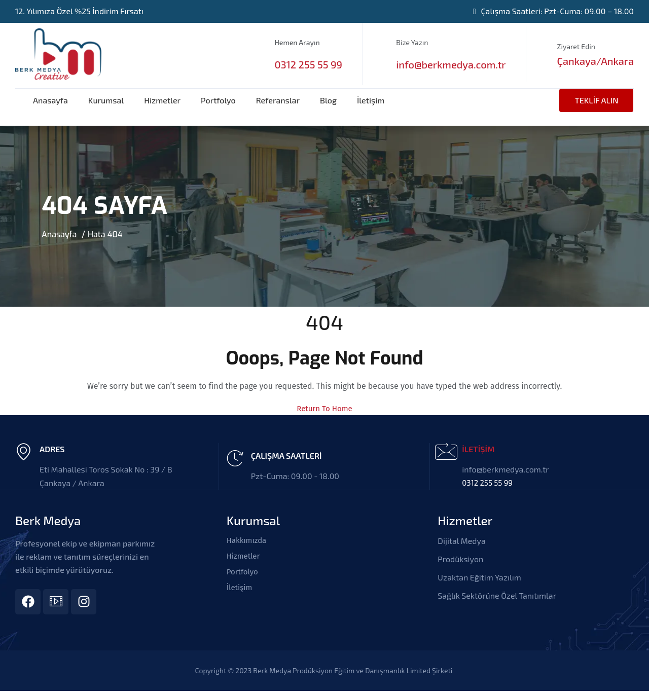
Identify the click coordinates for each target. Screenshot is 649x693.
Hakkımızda (248, 541)
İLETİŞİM (478, 449)
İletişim (370, 100)
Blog (328, 100)
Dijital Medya (461, 540)
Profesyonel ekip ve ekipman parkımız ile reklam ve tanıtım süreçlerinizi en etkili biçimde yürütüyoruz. (85, 556)
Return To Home (324, 408)
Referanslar (278, 100)
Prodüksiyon (460, 559)
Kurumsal (106, 100)
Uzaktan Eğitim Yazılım (479, 577)
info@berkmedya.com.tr (451, 64)
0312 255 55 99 (308, 64)
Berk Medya (48, 520)
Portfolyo (218, 100)
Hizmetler (162, 100)
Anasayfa (50, 100)
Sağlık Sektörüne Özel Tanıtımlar (497, 595)
